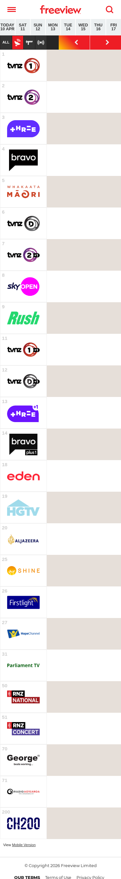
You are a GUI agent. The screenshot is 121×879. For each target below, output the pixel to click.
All (5, 42)
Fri (113, 27)
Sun (38, 27)
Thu (98, 27)
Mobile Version (23, 845)
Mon (53, 27)
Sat (22, 27)
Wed (83, 27)
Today (7, 27)
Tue (68, 27)
